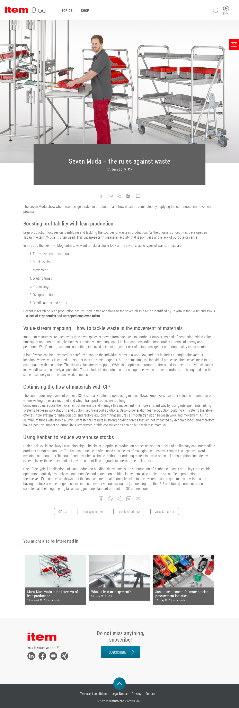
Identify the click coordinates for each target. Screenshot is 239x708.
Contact (150, 693)
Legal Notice (119, 693)
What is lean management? (111, 592)
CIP (130, 169)
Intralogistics (54, 600)
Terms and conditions (93, 693)
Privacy (136, 693)
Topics (67, 10)
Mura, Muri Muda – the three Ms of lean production (52, 594)
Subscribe (117, 652)
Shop (85, 10)
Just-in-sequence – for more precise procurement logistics (181, 594)
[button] (101, 196)
